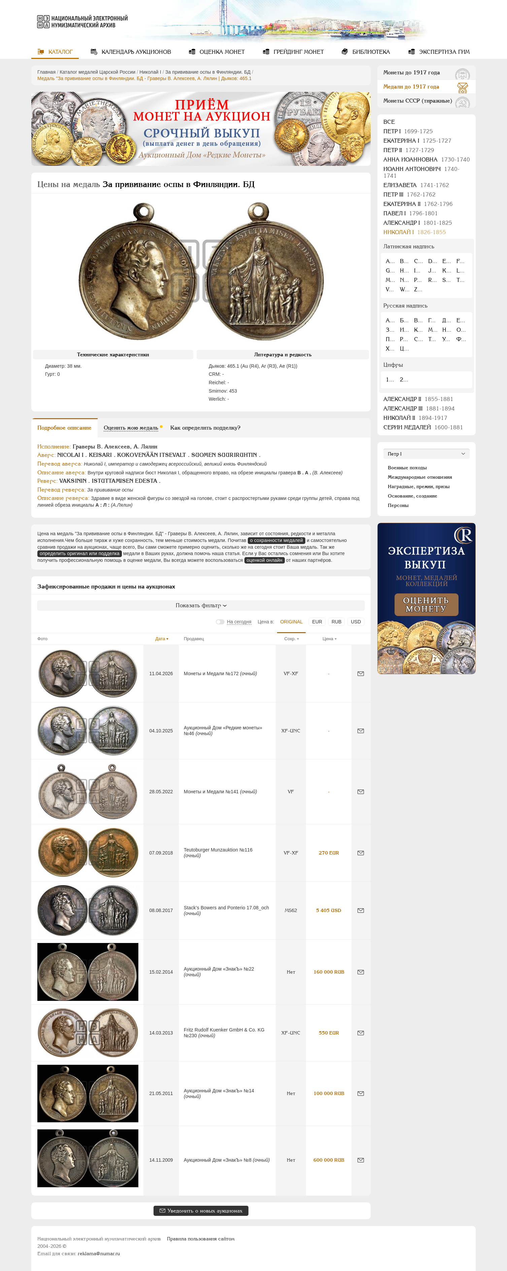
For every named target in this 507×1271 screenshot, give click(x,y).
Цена (328, 638)
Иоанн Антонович (421, 172)
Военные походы (407, 467)
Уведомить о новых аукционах (205, 1210)
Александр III (419, 408)
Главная (46, 72)
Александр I (417, 223)
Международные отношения (420, 477)
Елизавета (416, 185)
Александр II (418, 399)
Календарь (135, 52)
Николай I (150, 72)
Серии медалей (423, 427)
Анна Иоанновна (426, 159)
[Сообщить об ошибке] (360, 673)
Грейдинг (298, 52)
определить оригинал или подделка (80, 553)
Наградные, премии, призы (419, 486)
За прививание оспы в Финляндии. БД (207, 72)
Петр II (408, 150)
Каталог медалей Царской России (97, 72)
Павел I (410, 213)
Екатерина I (417, 141)
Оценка (221, 52)
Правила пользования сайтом (201, 1238)
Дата (160, 638)
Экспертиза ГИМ (443, 52)
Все (389, 122)
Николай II (415, 418)
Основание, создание (412, 496)
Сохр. (290, 638)
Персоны (398, 505)
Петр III (409, 194)
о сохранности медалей (276, 540)
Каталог (60, 52)
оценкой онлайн (264, 560)
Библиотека (370, 52)
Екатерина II (418, 204)
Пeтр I (408, 131)
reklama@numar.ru (99, 1253)
